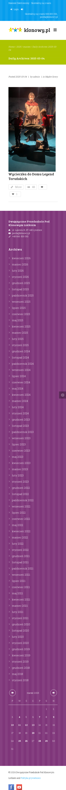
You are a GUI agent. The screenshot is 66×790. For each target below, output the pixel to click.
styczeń (20, 277)
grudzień (21, 283)
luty (18, 270)
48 (33, 187)
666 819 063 (51, 13)
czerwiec (21, 314)
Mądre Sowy (51, 76)
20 (33, 732)
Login (16, 9)
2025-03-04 (21, 76)
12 (26, 725)
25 (19, 740)
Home (11, 46)
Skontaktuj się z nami (41, 3)
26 (26, 740)
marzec (26, 46)
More (18, 187)
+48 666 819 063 (20, 236)
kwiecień (21, 258)
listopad (20, 289)
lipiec (19, 308)
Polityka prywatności (31, 778)
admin (36, 76)
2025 (18, 46)
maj (17, 320)
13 (33, 725)
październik (23, 295)
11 (19, 725)
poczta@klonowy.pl (49, 16)
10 (12, 725)
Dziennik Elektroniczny (18, 3)
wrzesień (21, 301)
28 (39, 740)
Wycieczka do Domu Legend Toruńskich (31, 176)
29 (46, 740)
